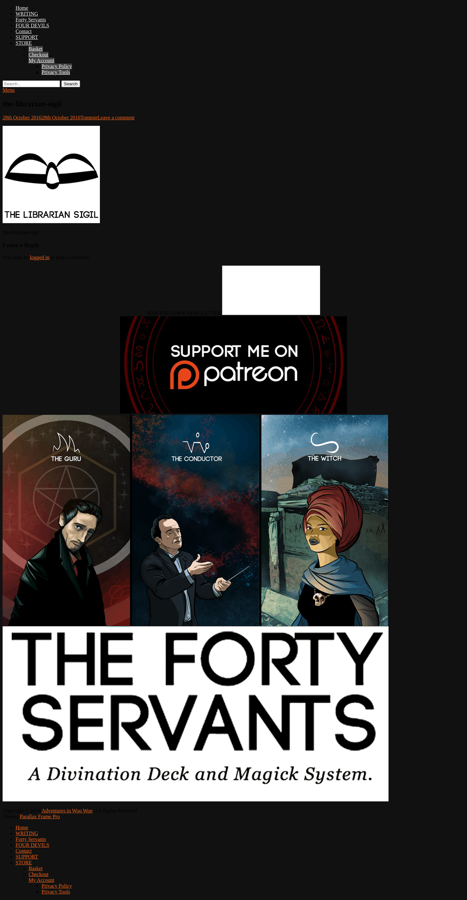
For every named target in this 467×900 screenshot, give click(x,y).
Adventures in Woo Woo (67, 810)
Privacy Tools (56, 72)
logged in (39, 257)
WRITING (27, 14)
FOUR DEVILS (32, 25)
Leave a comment (116, 117)
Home (22, 8)
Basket (36, 49)
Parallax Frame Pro (40, 816)
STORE (24, 43)
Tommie (89, 117)
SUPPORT (27, 37)
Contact (24, 31)
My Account (41, 60)
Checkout (38, 54)
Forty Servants (31, 19)
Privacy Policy (57, 66)
